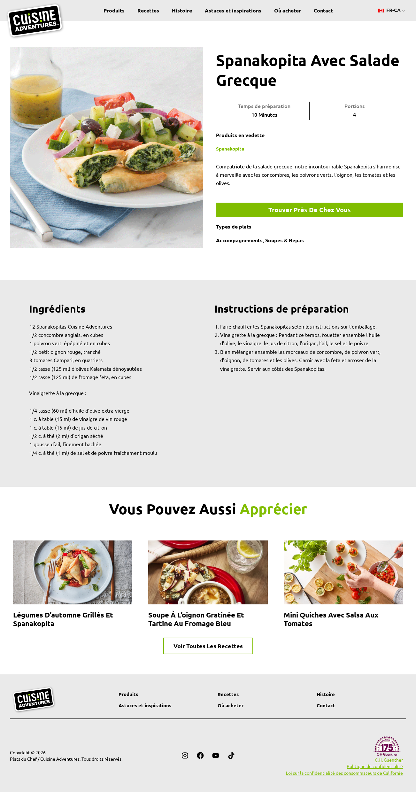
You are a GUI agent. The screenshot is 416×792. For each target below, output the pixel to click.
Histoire (182, 10)
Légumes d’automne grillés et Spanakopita (63, 619)
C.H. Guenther (389, 760)
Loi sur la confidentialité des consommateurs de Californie (344, 773)
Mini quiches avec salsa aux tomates (331, 619)
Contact (323, 10)
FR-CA (389, 10)
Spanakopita (231, 148)
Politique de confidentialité (375, 766)
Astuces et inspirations (233, 10)
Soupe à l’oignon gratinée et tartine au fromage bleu (196, 619)
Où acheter (287, 10)
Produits (114, 10)
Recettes (148, 10)
